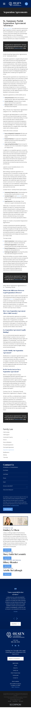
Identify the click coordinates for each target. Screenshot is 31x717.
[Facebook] (12, 645)
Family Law (15, 670)
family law (19, 196)
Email (4, 482)
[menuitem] (15, 432)
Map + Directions (15, 687)
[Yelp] (18, 645)
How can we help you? (8, 489)
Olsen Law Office (8, 28)
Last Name (5, 474)
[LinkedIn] (15, 645)
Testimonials (15, 675)
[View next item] (17, 619)
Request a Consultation (15, 659)
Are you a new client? (8, 486)
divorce (11, 299)
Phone (4, 478)
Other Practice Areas (15, 673)
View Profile (7, 550)
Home (15, 665)
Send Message (8, 509)
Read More (15, 624)
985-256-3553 (15, 642)
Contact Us (15, 678)
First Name (5, 470)
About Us (15, 668)
